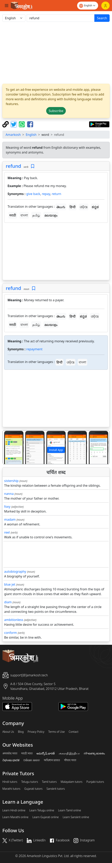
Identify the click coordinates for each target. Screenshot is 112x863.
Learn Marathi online (15, 817)
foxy (7, 506)
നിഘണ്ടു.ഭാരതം (94, 753)
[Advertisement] (56, 53)
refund (13, 166)
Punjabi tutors (95, 782)
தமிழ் (36, 215)
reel (7, 532)
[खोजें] (61, 18)
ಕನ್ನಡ (95, 207)
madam (10, 519)
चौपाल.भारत (70, 760)
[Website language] (87, 6)
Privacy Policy (36, 732)
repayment (34, 349)
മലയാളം (50, 215)
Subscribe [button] (56, 111)
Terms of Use (56, 732)
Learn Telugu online (41, 810)
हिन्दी (73, 207)
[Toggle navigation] (6, 5)
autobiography (15, 571)
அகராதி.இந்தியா (69, 753)
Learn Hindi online (13, 810)
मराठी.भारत (27, 753)
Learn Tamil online (69, 810)
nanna (9, 493)
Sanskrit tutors (55, 789)
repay (46, 194)
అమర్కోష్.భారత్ (45, 753)
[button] (11, 447)
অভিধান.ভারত (52, 760)
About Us (8, 732)
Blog (21, 732)
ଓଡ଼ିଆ (83, 207)
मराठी (12, 215)
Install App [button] (56, 450)
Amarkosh (13, 134)
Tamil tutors (49, 782)
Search (102, 18)
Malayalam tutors (71, 782)
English (31, 134)
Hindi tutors (9, 782)
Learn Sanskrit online (76, 817)
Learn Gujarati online (46, 817)
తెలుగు (60, 207)
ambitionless (13, 620)
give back (33, 194)
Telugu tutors (29, 782)
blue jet (9, 584)
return (56, 194)
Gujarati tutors (33, 789)
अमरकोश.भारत (9, 753)
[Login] (105, 6)
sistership (11, 481)
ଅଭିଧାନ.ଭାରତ (31, 760)
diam (8, 602)
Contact (73, 732)
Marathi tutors (11, 789)
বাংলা (24, 215)
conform (10, 632)
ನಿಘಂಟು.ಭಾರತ (10, 760)
